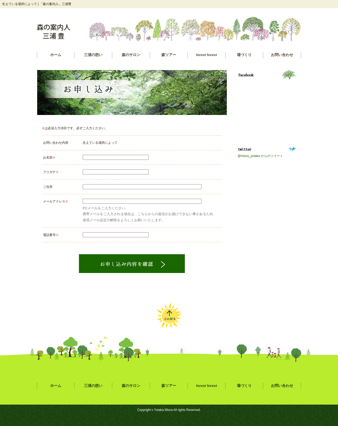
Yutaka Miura (163, 410)
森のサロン (131, 55)
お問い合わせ (282, 55)
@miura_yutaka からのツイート (260, 156)
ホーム (55, 55)
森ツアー (168, 55)
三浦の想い (93, 55)
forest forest (206, 55)
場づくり (244, 55)
